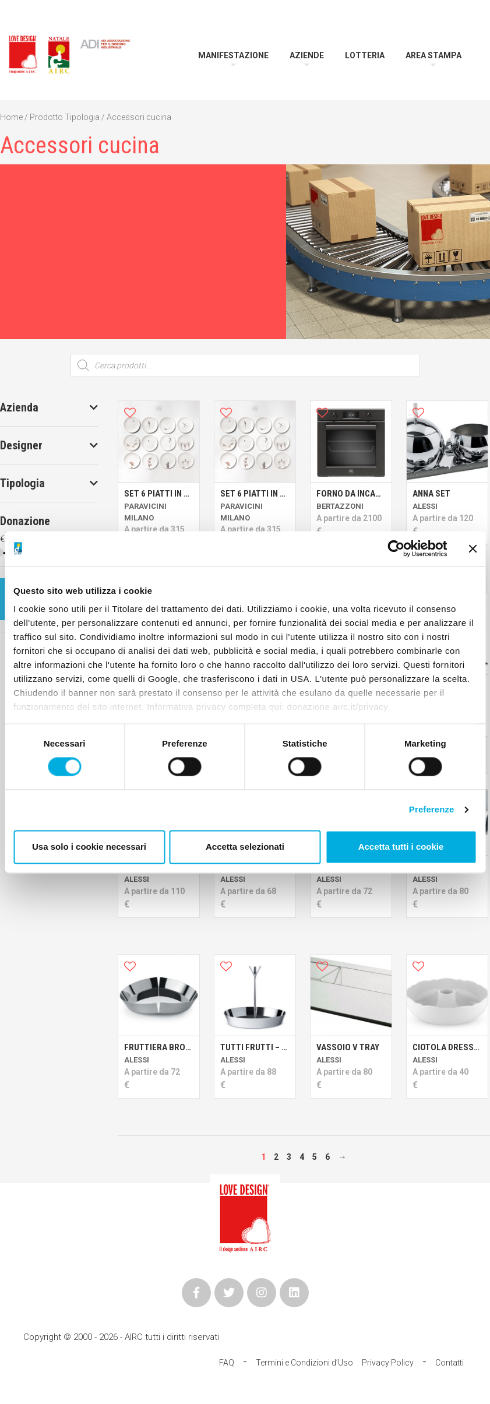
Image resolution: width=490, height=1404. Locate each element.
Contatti (449, 1362)
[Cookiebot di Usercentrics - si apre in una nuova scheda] (396, 548)
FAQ (226, 1362)
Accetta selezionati (245, 846)
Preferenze (431, 810)
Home (11, 117)
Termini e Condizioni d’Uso (304, 1362)
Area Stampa (433, 55)
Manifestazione (233, 55)
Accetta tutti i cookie (401, 846)
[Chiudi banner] (472, 548)
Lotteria (365, 55)
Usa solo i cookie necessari (89, 846)
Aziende (307, 55)
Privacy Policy (388, 1362)
